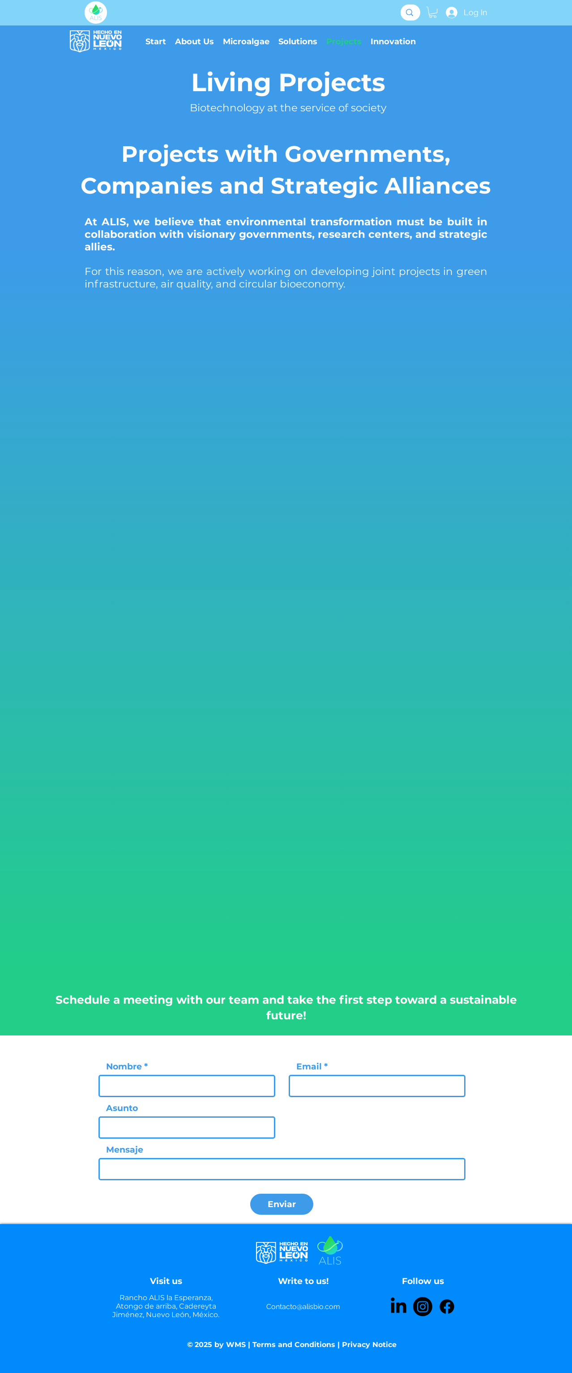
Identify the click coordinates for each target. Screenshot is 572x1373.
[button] (433, 12)
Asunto (122, 1108)
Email (309, 1066)
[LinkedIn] (398, 1306)
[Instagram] (422, 1306)
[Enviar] (281, 1204)
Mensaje (124, 1149)
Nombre (124, 1066)
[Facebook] (447, 1306)
